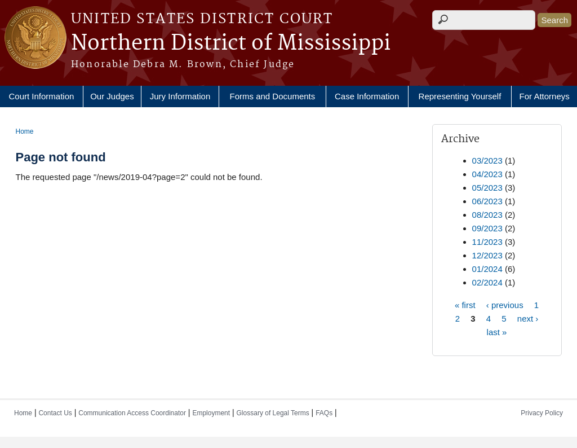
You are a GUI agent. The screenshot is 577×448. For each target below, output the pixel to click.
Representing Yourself (460, 96)
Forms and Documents (273, 96)
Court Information (41, 96)
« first (465, 304)
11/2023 (487, 242)
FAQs (324, 413)
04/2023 (487, 174)
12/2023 (487, 255)
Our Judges (112, 96)
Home (25, 131)
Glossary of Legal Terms (273, 413)
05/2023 (487, 187)
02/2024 (487, 282)
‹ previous (504, 304)
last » (497, 331)
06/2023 (487, 201)
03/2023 (487, 160)
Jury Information (180, 96)
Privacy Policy (542, 413)
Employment (211, 413)
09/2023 (487, 228)
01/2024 (487, 269)
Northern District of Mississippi (230, 43)
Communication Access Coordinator (132, 413)
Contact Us (55, 413)
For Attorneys (545, 96)
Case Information (367, 96)
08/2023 (487, 214)
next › (528, 318)
